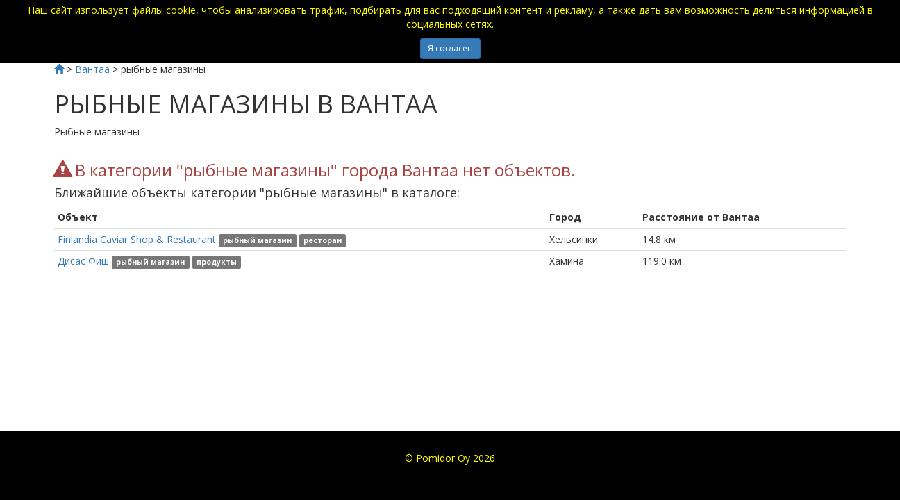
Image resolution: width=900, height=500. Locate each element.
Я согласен (450, 48)
